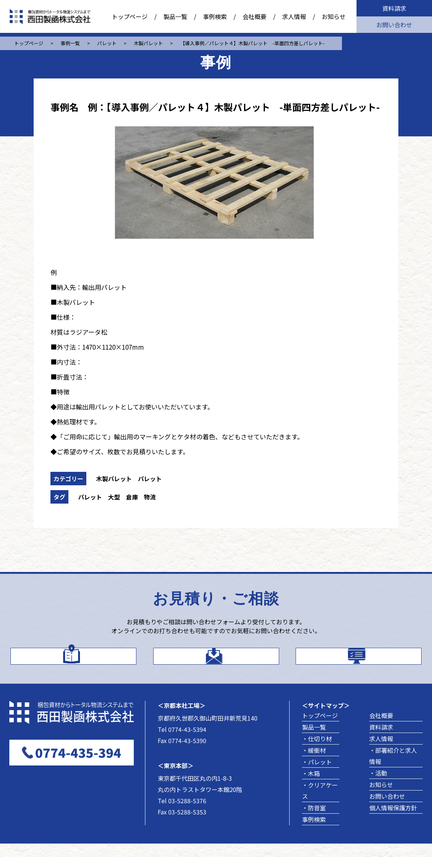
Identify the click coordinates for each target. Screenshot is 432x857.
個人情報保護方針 (393, 821)
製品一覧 (175, 16)
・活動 (378, 786)
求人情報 (294, 16)
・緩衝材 (314, 763)
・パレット (317, 775)
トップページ (130, 16)
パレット (150, 478)
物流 (150, 496)
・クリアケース (320, 804)
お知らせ (334, 16)
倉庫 (132, 496)
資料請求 (394, 8)
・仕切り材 (317, 752)
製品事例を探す (369, 661)
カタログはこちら (84, 661)
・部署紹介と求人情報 (393, 769)
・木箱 (311, 786)
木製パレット (114, 478)
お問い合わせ (394, 24)
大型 (114, 496)
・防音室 (314, 821)
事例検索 (215, 16)
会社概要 (254, 16)
